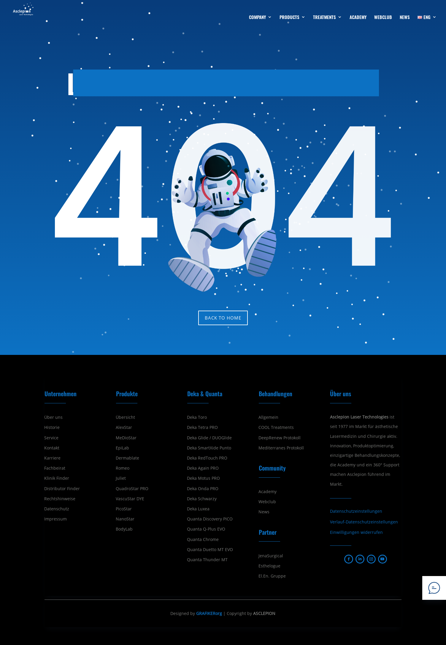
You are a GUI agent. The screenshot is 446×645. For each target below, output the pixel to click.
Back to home (223, 318)
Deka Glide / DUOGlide (209, 438)
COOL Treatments (276, 427)
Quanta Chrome (203, 539)
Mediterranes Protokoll (281, 448)
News (263, 512)
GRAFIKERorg (209, 613)
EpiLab (122, 448)
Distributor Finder (62, 488)
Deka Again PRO (203, 468)
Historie (52, 427)
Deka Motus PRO (203, 478)
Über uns (53, 417)
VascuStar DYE (130, 498)
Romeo (122, 468)
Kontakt (51, 448)
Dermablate (127, 458)
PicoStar (124, 509)
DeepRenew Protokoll (279, 438)
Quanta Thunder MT (207, 559)
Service (51, 438)
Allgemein (268, 417)
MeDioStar (126, 438)
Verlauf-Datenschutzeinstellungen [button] (364, 522)
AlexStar (124, 427)
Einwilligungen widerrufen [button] (356, 532)
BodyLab (124, 529)
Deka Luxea (198, 509)
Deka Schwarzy (202, 498)
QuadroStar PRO (132, 488)
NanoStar (125, 519)
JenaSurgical (270, 556)
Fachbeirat (54, 468)
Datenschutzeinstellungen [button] (356, 511)
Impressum (55, 519)
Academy (267, 491)
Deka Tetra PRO (202, 427)
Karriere (52, 458)
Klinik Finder (56, 478)
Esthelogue (269, 566)
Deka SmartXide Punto (209, 448)
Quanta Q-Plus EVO (206, 529)
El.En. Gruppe (272, 576)
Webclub (267, 501)
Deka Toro (197, 417)
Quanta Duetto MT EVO (210, 549)
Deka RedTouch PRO (207, 458)
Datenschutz (56, 509)
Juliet (121, 478)
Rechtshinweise (59, 498)
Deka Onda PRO (202, 488)
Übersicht (125, 417)
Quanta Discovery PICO (210, 519)
